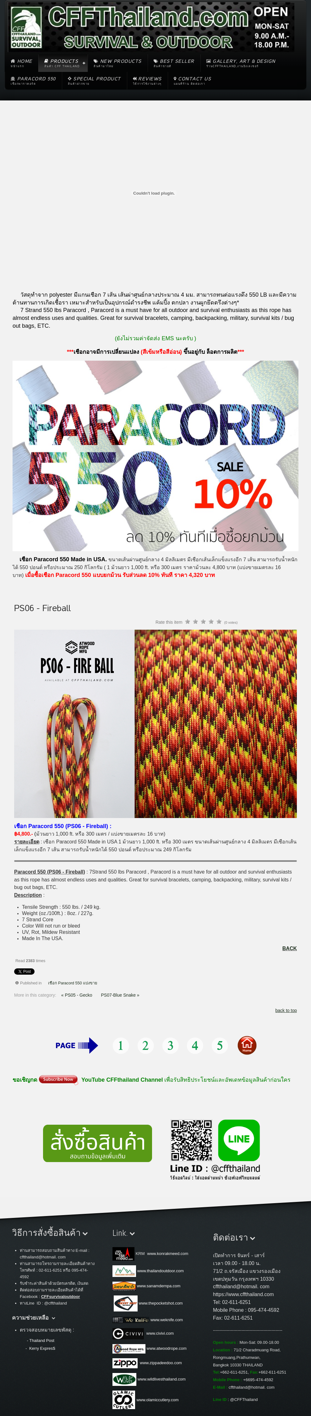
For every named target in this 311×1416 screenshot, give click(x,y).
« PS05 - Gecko (77, 995)
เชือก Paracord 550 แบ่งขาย (72, 983)
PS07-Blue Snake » (120, 995)
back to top (286, 1010)
